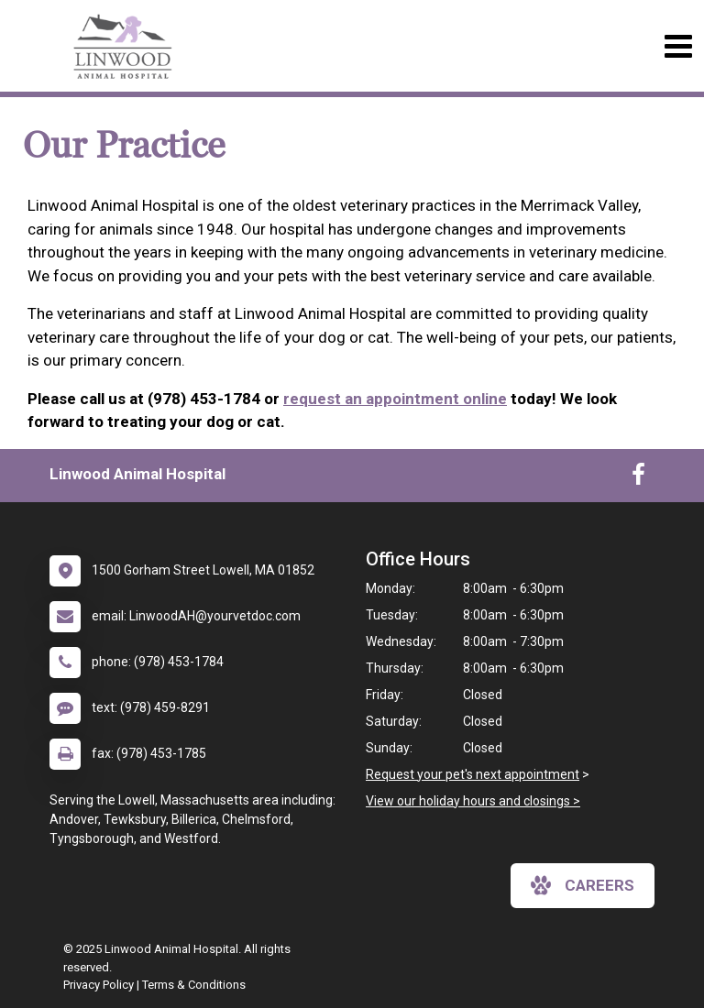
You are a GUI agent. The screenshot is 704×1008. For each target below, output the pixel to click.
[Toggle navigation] (678, 46)
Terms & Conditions (194, 985)
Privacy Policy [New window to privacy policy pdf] (98, 985)
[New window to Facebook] (638, 478)
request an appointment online (395, 398)
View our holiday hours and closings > (473, 801)
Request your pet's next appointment (472, 774)
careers (582, 885)
